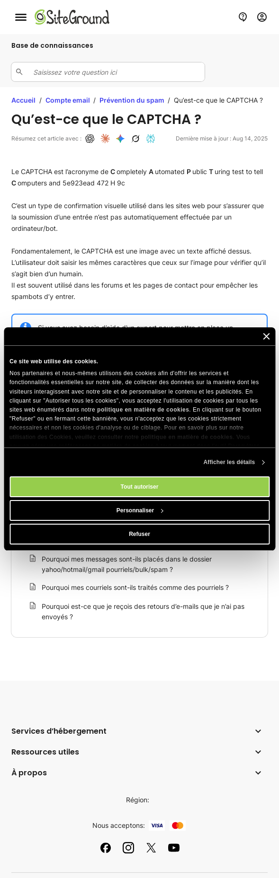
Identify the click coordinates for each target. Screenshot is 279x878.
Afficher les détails (229, 462)
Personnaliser (140, 510)
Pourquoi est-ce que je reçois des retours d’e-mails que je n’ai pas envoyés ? (143, 611)
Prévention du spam (132, 100)
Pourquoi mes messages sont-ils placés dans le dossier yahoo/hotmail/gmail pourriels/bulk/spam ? (127, 564)
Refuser (139, 534)
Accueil (23, 100)
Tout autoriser (140, 486)
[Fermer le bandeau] (266, 336)
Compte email (68, 100)
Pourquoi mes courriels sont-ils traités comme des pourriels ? (135, 587)
